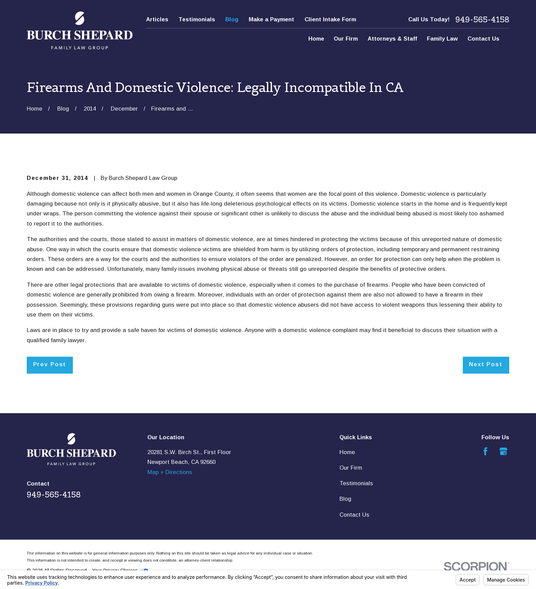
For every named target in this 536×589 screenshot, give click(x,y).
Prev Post (49, 364)
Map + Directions (169, 472)
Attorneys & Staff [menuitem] (392, 39)
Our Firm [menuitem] (346, 39)
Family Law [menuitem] (442, 39)
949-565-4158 (482, 19)
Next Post (485, 364)
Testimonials (197, 19)
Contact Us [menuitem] (483, 39)
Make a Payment (271, 19)
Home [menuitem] (316, 39)
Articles (157, 19)
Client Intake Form (330, 19)
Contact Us (354, 515)
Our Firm (350, 468)
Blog (232, 19)
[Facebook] (485, 451)
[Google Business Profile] (503, 451)
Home (347, 452)
